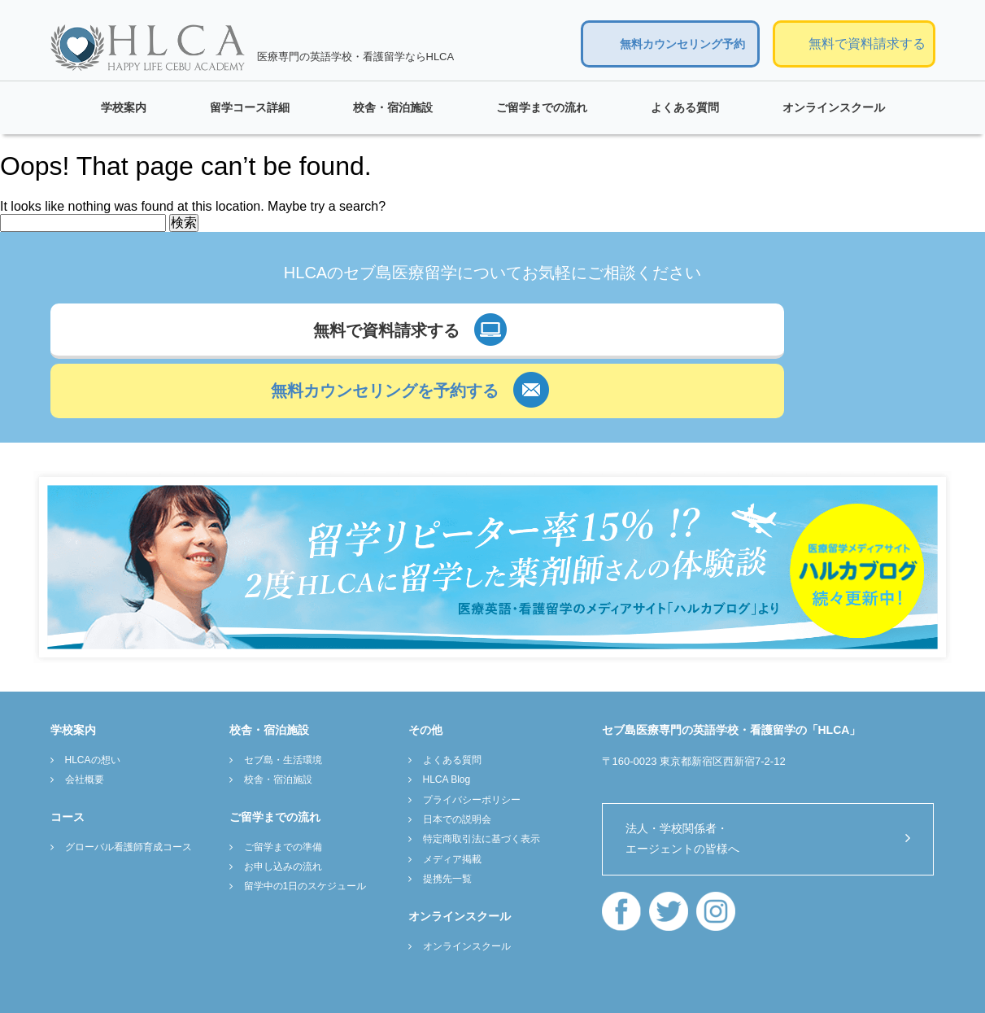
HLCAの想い (92, 704)
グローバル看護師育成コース (128, 791)
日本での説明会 (457, 765)
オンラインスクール (833, 107)
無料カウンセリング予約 (682, 43)
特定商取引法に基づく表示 (481, 784)
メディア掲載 (452, 804)
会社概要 (84, 725)
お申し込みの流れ (283, 812)
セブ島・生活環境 (283, 704)
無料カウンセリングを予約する (686, 336)
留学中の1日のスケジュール (305, 831)
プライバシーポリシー (472, 744)
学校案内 (123, 107)
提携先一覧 (447, 824)
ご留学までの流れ (541, 107)
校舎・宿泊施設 (393, 107)
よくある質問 (685, 107)
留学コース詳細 (250, 107)
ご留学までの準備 (283, 791)
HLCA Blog (447, 725)
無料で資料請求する (867, 43)
